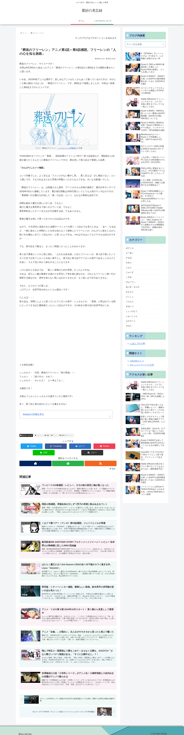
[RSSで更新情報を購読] (101, 457)
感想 (47, 435)
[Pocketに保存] (76, 446)
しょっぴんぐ (132, 316)
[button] (108, 446)
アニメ (54, 435)
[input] (145, 44)
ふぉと (129, 269)
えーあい (130, 253)
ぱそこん (130, 248)
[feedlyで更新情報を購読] (68, 457)
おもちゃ (130, 295)
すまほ (129, 259)
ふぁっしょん (132, 322)
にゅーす (130, 274)
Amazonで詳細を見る (33, 414)
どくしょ (130, 301)
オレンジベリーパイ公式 (142, 372)
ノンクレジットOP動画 (66, 148)
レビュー (39, 435)
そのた (129, 332)
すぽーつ (130, 311)
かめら (129, 264)
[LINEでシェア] (92, 446)
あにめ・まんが (26, 435)
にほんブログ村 (137, 350)
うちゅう (130, 306)
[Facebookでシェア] (43, 446)
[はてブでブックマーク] (60, 446)
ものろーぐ (131, 327)
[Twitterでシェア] (27, 446)
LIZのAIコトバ (137, 368)
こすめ (129, 280)
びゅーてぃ (131, 285)
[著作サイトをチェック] (35, 457)
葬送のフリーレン (66, 435)
